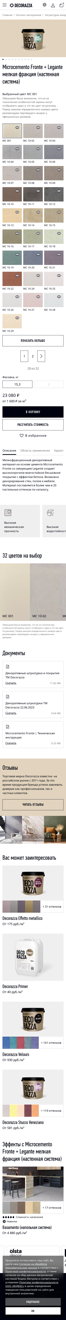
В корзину (33, 412)
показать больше (33, 341)
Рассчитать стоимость (33, 425)
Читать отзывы (33, 805)
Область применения (35, 450)
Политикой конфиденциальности (25, 1271)
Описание (9, 450)
